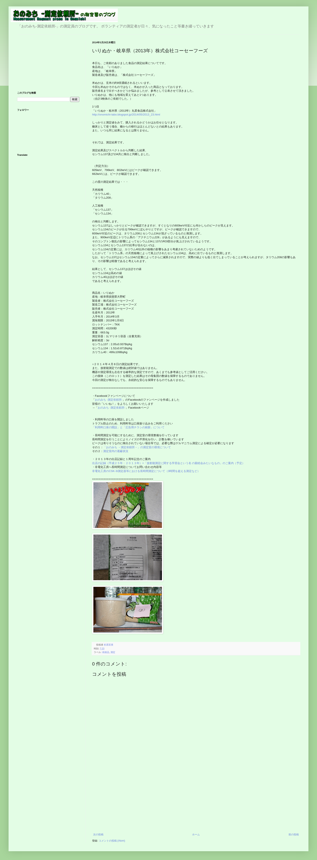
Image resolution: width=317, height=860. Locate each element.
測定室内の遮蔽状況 (115, 451)
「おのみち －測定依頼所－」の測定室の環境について (137, 447)
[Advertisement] (196, 801)
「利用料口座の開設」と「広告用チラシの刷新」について (128, 427)
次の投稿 (98, 834)
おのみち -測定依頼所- (109, 399)
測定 (113, 652)
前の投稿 (294, 834)
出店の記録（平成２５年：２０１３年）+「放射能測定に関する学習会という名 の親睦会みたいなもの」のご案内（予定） (168, 463)
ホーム (196, 834)
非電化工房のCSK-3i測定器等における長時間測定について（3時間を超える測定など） (146, 471)
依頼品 (105, 652)
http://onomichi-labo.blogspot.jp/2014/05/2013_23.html (126, 114)
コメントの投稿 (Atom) (112, 840)
